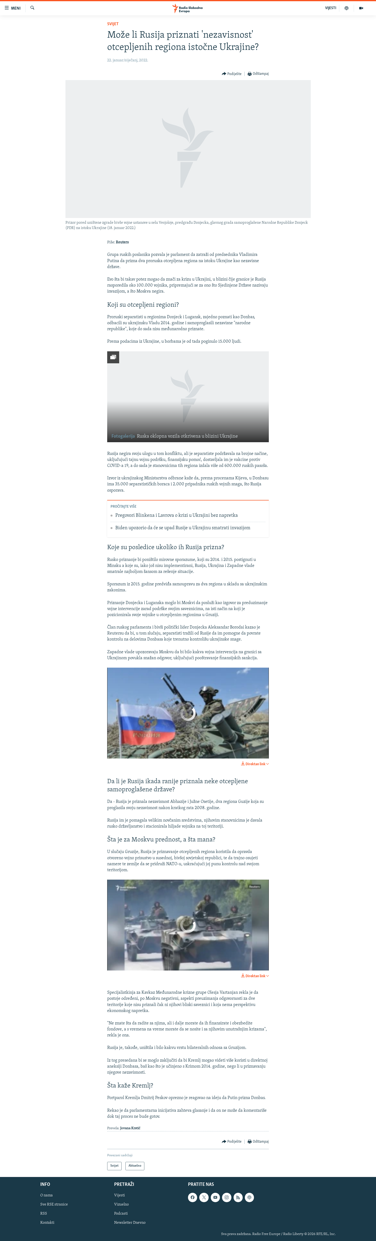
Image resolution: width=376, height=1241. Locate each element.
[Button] (232, 74)
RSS (43, 1214)
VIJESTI (330, 8)
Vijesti (119, 1195)
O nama (46, 1195)
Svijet (113, 24)
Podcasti (121, 1214)
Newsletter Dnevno (130, 1223)
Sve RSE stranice (54, 1204)
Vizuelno (121, 1204)
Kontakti (47, 1223)
